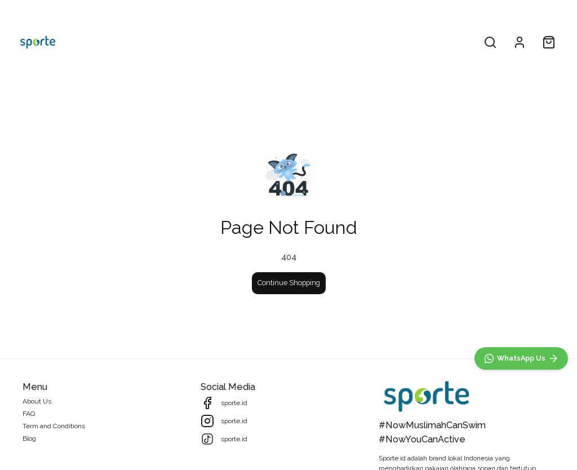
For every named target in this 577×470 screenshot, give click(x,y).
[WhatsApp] (521, 358)
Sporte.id (392, 458)
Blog (29, 438)
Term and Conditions (54, 426)
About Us (37, 401)
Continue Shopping (289, 282)
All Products (247, 42)
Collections (307, 42)
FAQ (29, 414)
